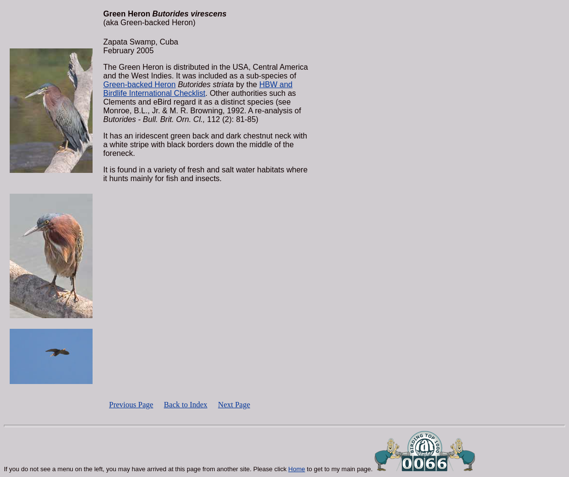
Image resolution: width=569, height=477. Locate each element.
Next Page (234, 404)
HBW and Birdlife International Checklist (197, 88)
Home (296, 469)
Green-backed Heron (139, 84)
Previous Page (131, 404)
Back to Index (185, 404)
